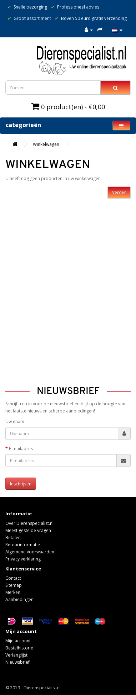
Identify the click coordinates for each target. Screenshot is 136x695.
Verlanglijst (16, 655)
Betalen (13, 538)
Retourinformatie (22, 545)
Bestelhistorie (19, 648)
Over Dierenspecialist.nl (29, 523)
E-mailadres (21, 449)
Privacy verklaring (23, 559)
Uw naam (14, 421)
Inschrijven (20, 484)
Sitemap (13, 585)
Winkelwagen (46, 144)
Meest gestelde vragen (28, 530)
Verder (119, 192)
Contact (13, 578)
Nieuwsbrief (17, 662)
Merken (12, 592)
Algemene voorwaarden (29, 552)
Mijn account (18, 641)
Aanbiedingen (19, 599)
